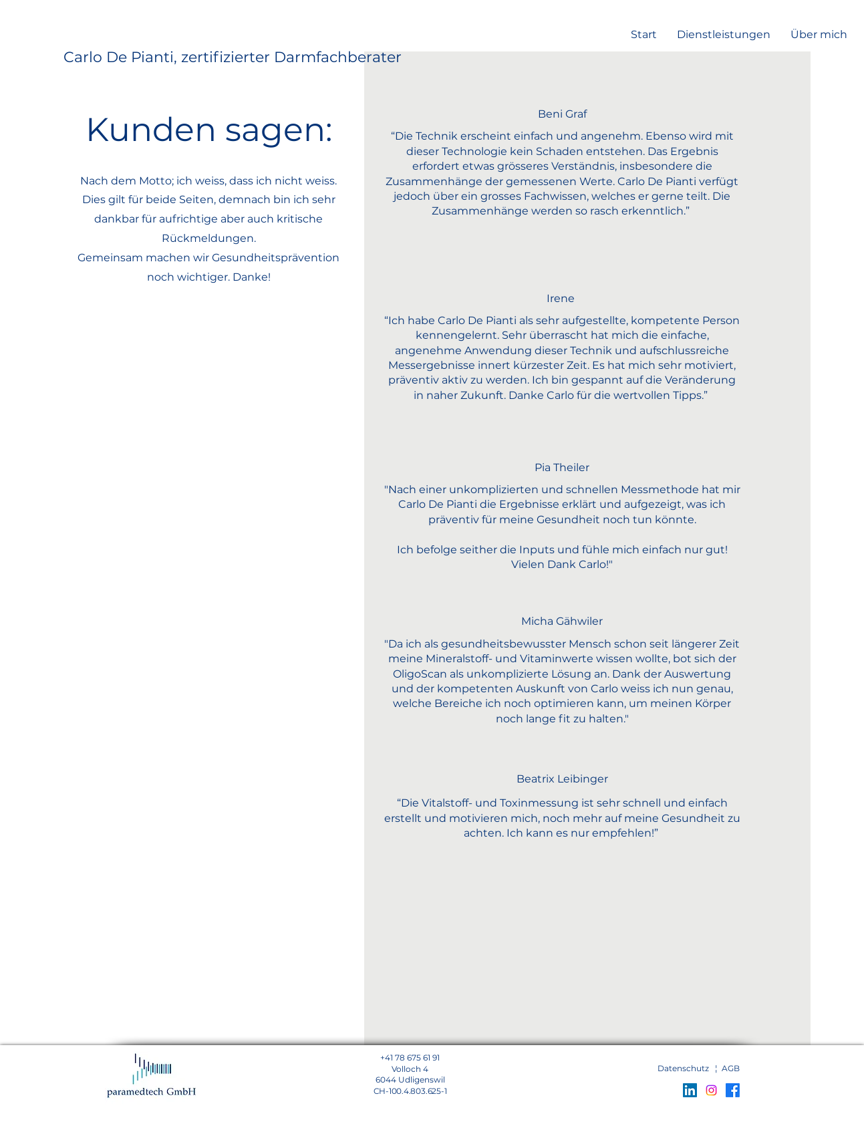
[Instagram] (711, 1090)
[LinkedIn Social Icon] (690, 1090)
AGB (731, 1068)
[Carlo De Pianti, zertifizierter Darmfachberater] (232, 58)
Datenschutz (683, 1068)
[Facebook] (733, 1090)
